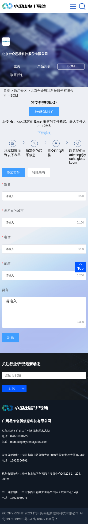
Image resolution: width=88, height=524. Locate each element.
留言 (5, 290)
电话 (7, 237)
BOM (71, 66)
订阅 (12, 388)
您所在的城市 (14, 211)
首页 (7, 90)
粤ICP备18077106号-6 (40, 519)
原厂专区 (20, 90)
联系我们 (16, 75)
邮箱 (7, 263)
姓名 (7, 184)
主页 (17, 66)
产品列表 (43, 66)
